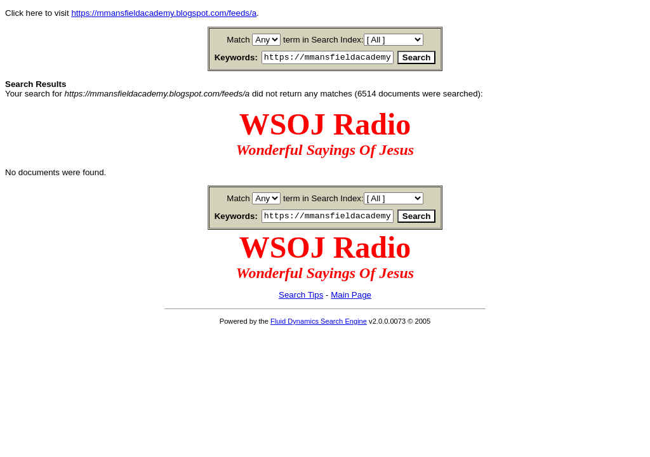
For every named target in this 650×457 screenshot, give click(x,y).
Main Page (351, 298)
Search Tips (301, 298)
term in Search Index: (323, 39)
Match (238, 39)
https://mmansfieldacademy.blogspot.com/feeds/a (163, 13)
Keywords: (220, 58)
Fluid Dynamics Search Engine (318, 325)
